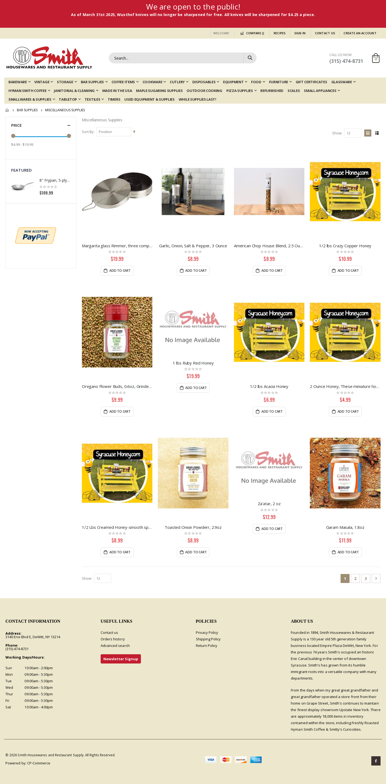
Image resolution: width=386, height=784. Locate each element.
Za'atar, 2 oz (269, 503)
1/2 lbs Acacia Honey (269, 386)
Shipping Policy (208, 639)
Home (7, 110)
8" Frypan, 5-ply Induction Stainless (55, 180)
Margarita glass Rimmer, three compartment (117, 245)
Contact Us (325, 33)
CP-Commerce (39, 763)
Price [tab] (41, 125)
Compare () (251, 33)
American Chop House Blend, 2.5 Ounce (269, 245)
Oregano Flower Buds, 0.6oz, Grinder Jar (117, 386)
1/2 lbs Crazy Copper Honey (345, 245)
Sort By (88, 131)
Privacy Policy (207, 632)
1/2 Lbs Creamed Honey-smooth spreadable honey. (117, 527)
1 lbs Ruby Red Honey (193, 363)
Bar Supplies (27, 110)
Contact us (109, 632)
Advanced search (115, 645)
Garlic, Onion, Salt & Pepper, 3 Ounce (193, 245)
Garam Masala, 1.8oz (345, 527)
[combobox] (183, 58)
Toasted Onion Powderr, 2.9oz (193, 527)
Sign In (300, 33)
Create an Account (360, 33)
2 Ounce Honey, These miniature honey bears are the (345, 386)
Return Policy (207, 645)
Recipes (280, 33)
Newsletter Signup (120, 658)
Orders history (113, 639)
